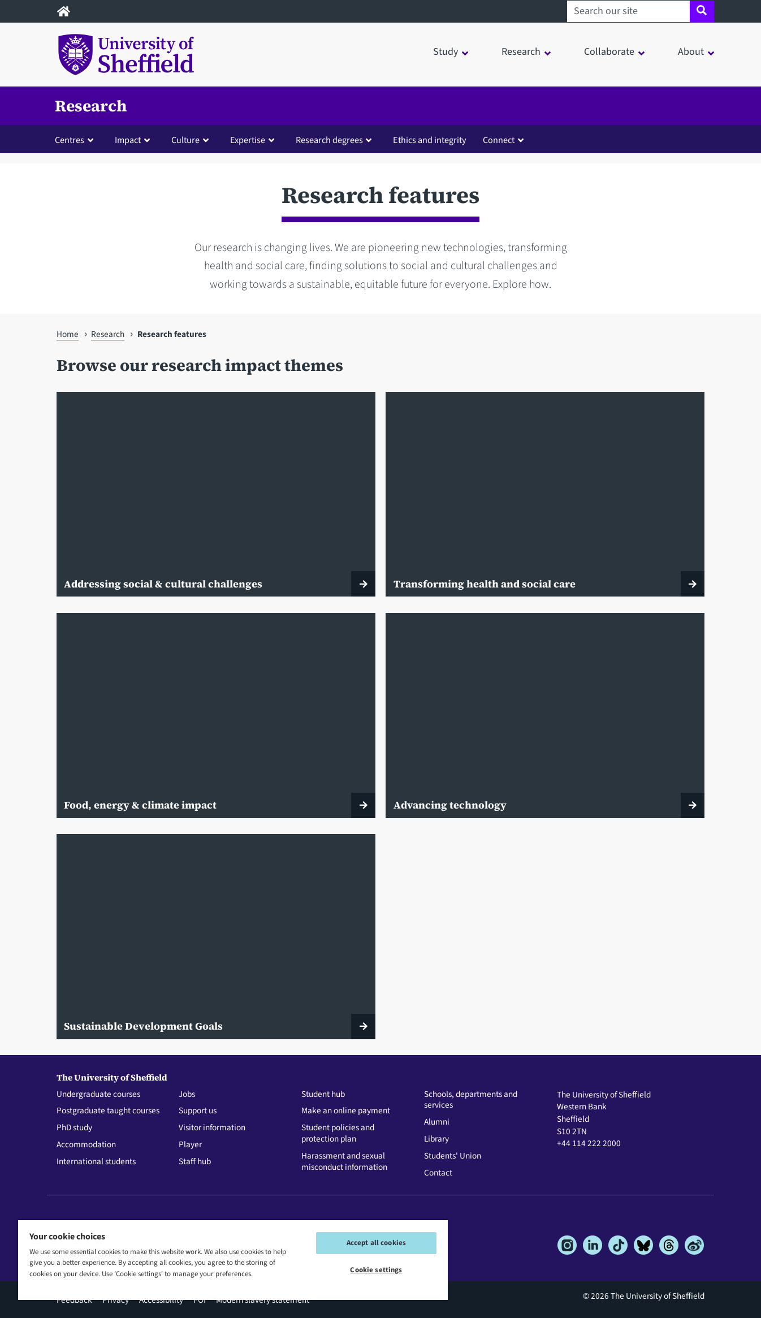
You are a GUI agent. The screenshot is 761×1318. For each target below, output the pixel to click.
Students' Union (452, 1156)
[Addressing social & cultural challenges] (216, 494)
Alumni (436, 1122)
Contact (438, 1173)
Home (68, 334)
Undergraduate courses (98, 1094)
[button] (76, 139)
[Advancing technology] (545, 715)
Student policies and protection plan (337, 1133)
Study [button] (445, 52)
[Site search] (702, 11)
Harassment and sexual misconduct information (344, 1162)
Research (91, 105)
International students (96, 1162)
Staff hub (195, 1162)
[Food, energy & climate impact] (216, 715)
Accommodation (86, 1145)
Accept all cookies (376, 1243)
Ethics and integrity (429, 139)
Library (436, 1139)
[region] (233, 1259)
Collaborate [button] (609, 52)
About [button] (691, 52)
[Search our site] (628, 11)
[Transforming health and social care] (545, 494)
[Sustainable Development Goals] (216, 936)
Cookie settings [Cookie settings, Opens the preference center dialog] (376, 1270)
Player (190, 1145)
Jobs (187, 1094)
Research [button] (521, 52)
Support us (198, 1111)
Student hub (323, 1094)
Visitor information (212, 1128)
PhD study (74, 1128)
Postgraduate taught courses (108, 1111)
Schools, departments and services (470, 1100)
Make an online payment (345, 1111)
